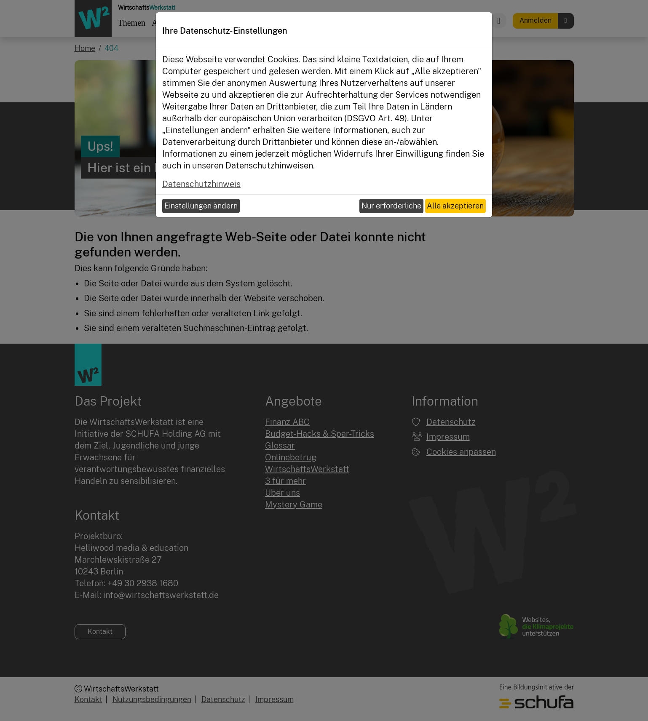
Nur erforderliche (391, 205)
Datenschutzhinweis (201, 184)
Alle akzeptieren (455, 205)
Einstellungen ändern (201, 205)
